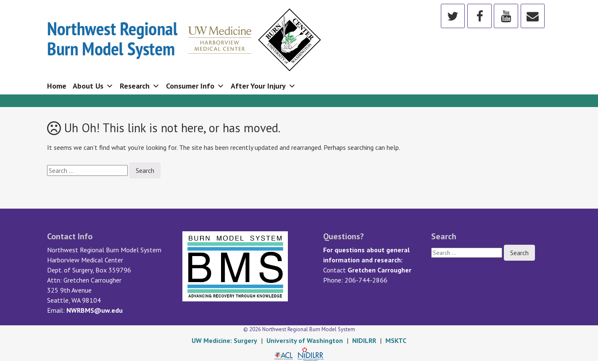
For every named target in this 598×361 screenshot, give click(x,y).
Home (56, 86)
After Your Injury (263, 86)
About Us (93, 86)
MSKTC (395, 340)
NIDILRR (364, 340)
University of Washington (304, 340)
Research (140, 86)
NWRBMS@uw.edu (94, 310)
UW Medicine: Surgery (224, 340)
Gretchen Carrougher (379, 270)
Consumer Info (195, 86)
